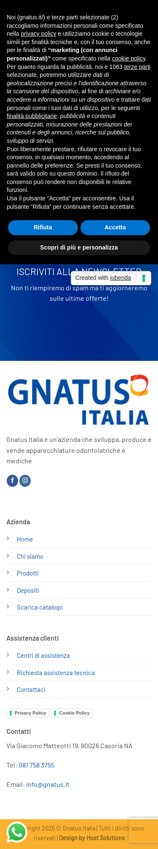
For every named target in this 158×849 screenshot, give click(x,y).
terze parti (137, 66)
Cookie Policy (74, 712)
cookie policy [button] (128, 58)
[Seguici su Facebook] (12, 480)
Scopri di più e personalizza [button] (79, 247)
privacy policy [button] (38, 33)
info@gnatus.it (48, 784)
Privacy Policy (30, 712)
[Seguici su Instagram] (25, 480)
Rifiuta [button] (43, 227)
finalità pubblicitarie (32, 116)
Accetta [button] (115, 227)
